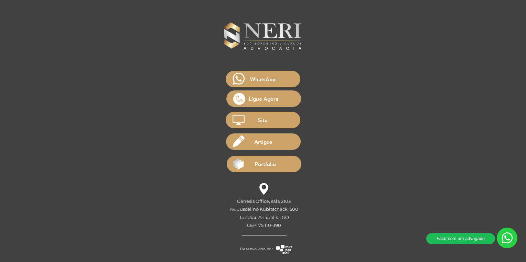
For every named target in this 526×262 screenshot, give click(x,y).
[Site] (263, 120)
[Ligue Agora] (263, 98)
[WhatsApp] (263, 79)
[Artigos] (263, 141)
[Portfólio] (264, 164)
